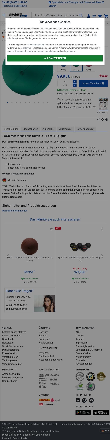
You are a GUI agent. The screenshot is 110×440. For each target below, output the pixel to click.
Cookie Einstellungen (37, 45)
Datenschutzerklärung (25, 51)
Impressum (69, 51)
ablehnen (27, 48)
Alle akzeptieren (55, 58)
